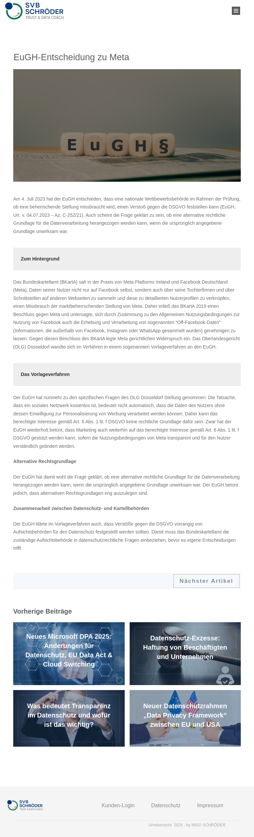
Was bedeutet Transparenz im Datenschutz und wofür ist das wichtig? (69, 718)
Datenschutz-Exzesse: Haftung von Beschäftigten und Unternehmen (185, 653)
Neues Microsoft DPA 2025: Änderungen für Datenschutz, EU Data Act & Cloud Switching (69, 653)
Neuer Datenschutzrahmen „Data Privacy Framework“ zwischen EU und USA (185, 718)
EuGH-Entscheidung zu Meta (71, 57)
